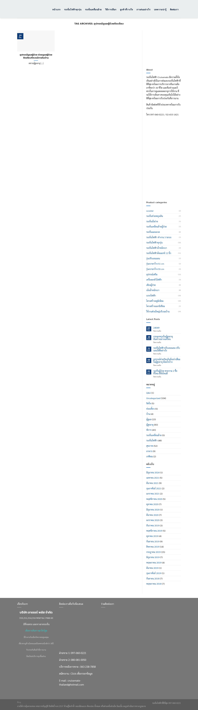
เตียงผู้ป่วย (151, 285)
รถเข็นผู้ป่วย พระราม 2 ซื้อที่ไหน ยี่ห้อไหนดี (165, 372)
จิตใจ (148, 403)
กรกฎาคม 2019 (153, 552)
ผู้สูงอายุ (149, 424)
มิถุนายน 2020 (153, 509)
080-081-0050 (165, 160)
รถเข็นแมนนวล (153, 231)
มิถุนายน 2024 (153, 472)
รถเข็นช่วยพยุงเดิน (154, 216)
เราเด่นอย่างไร (143, 9)
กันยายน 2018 (152, 578)
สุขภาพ (149, 445)
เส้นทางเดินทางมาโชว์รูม (36, 630)
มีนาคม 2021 (152, 483)
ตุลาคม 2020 (152, 504)
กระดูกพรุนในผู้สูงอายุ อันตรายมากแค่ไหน (163, 337)
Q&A (148, 392)
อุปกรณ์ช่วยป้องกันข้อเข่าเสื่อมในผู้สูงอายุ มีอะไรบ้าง (166, 360)
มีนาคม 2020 (152, 514)
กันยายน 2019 (152, 541)
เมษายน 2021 (152, 477)
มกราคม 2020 (152, 520)
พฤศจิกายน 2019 (154, 530)
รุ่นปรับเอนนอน (153, 258)
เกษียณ (149, 456)
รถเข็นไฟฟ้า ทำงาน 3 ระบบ (158, 237)
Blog (19, 702)
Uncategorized (153, 398)
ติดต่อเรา (174, 9)
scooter (150, 210)
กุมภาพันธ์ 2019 (153, 573)
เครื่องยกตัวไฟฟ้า (154, 279)
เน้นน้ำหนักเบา (152, 290)
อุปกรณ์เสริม (151, 274)
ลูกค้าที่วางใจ (126, 9)
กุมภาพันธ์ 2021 (153, 488)
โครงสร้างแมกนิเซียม (155, 306)
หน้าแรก (56, 9)
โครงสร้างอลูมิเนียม (154, 300)
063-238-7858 (88, 666)
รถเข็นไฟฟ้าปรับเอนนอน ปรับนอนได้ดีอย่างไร (166, 349)
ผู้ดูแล (148, 419)
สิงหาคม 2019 (152, 546)
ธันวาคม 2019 (152, 525)
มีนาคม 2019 (152, 567)
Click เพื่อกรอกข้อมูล (169, 178)
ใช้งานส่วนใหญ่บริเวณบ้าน (158, 311)
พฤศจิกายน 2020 (154, 499)
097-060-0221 (165, 153)
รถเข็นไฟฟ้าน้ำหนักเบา (156, 247)
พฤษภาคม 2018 (153, 583)
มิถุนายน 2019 (153, 557)
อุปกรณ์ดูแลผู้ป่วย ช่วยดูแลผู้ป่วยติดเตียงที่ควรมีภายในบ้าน (36, 56)
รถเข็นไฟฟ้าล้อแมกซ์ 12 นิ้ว (158, 253)
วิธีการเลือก (110, 9)
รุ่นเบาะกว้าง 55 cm (155, 269)
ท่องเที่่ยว (150, 408)
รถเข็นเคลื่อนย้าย (93, 9)
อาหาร (149, 451)
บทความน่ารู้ (160, 9)
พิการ (148, 429)
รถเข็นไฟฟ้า (151, 440)
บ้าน (148, 413)
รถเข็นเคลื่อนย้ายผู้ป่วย (156, 226)
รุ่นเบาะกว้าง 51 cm (155, 263)
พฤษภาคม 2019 (153, 562)
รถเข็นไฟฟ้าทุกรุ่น (72, 9)
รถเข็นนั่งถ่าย (152, 221)
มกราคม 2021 (152, 493)
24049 (156, 327)
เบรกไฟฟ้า (151, 295)
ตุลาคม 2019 (152, 536)
